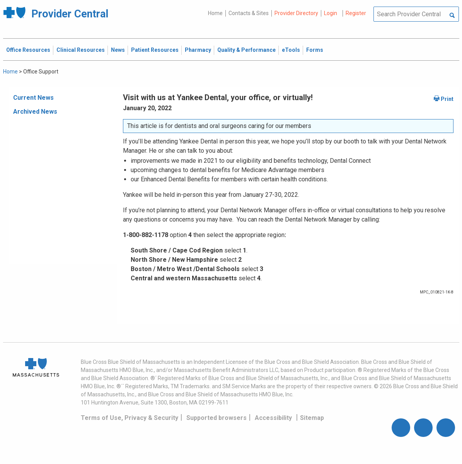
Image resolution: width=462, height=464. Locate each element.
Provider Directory (296, 13)
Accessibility (273, 417)
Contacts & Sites (248, 13)
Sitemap (312, 417)
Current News (33, 97)
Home (215, 13)
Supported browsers (216, 417)
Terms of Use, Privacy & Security (129, 417)
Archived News (35, 111)
